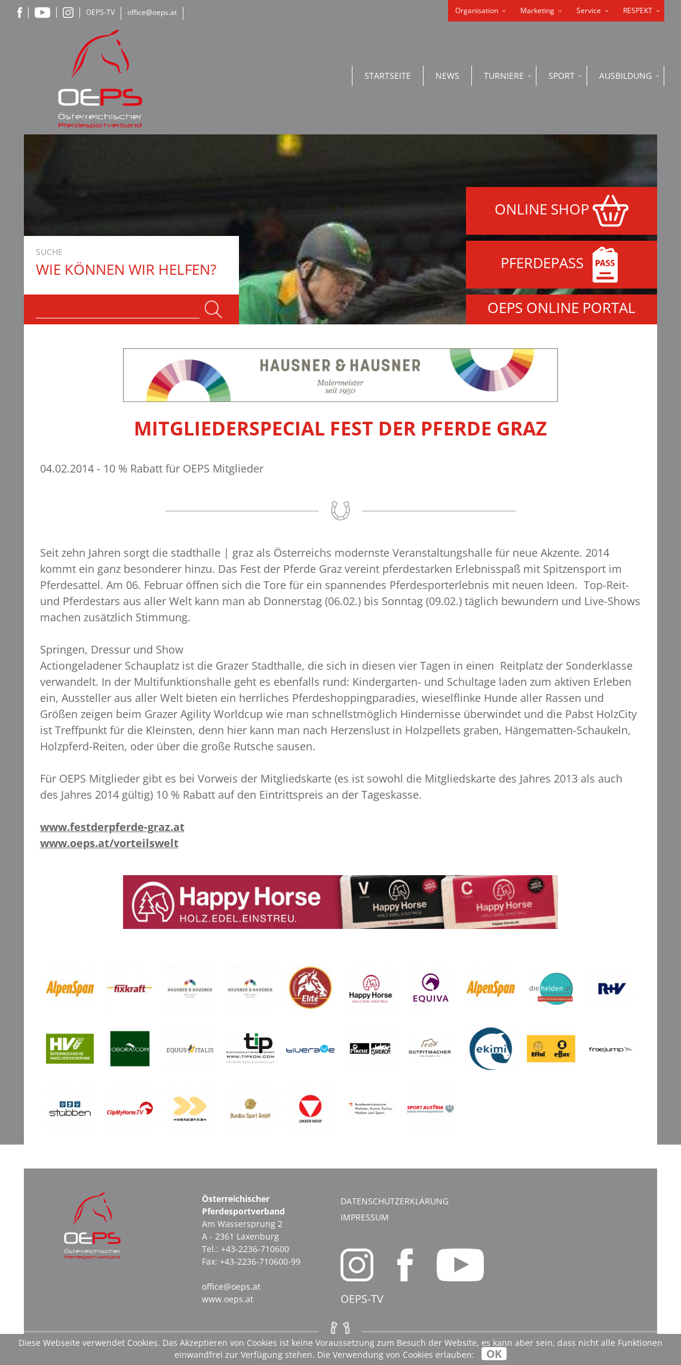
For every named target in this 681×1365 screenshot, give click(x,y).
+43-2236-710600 (255, 1248)
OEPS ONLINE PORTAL (561, 307)
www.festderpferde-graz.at (112, 827)
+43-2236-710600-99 (260, 1261)
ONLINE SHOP (561, 211)
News (447, 75)
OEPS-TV (100, 12)
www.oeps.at (227, 1299)
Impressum (364, 1217)
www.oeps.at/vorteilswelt (109, 843)
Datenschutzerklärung (394, 1201)
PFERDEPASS (562, 265)
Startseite (387, 75)
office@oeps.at (152, 12)
